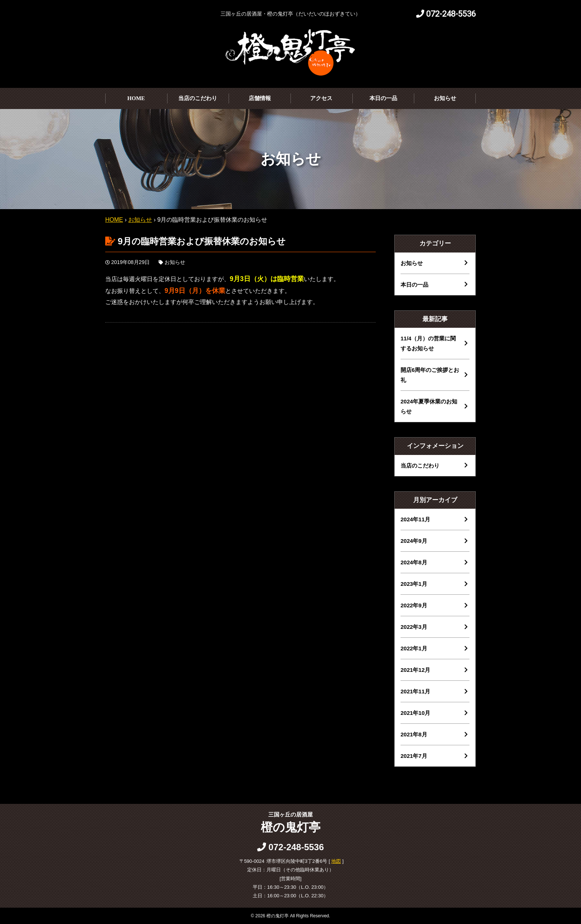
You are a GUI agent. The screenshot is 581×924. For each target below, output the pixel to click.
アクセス (321, 98)
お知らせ (445, 98)
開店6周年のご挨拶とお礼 (430, 375)
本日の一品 (383, 98)
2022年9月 (414, 605)
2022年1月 (414, 648)
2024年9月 (414, 541)
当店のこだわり (197, 98)
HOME (136, 98)
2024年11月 (415, 519)
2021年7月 (414, 756)
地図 (336, 861)
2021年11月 (415, 691)
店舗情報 (260, 98)
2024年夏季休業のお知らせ (429, 406)
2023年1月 (414, 584)
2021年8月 (414, 734)
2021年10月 (415, 713)
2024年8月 (414, 562)
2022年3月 (414, 627)
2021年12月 (415, 670)
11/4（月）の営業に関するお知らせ (428, 343)
